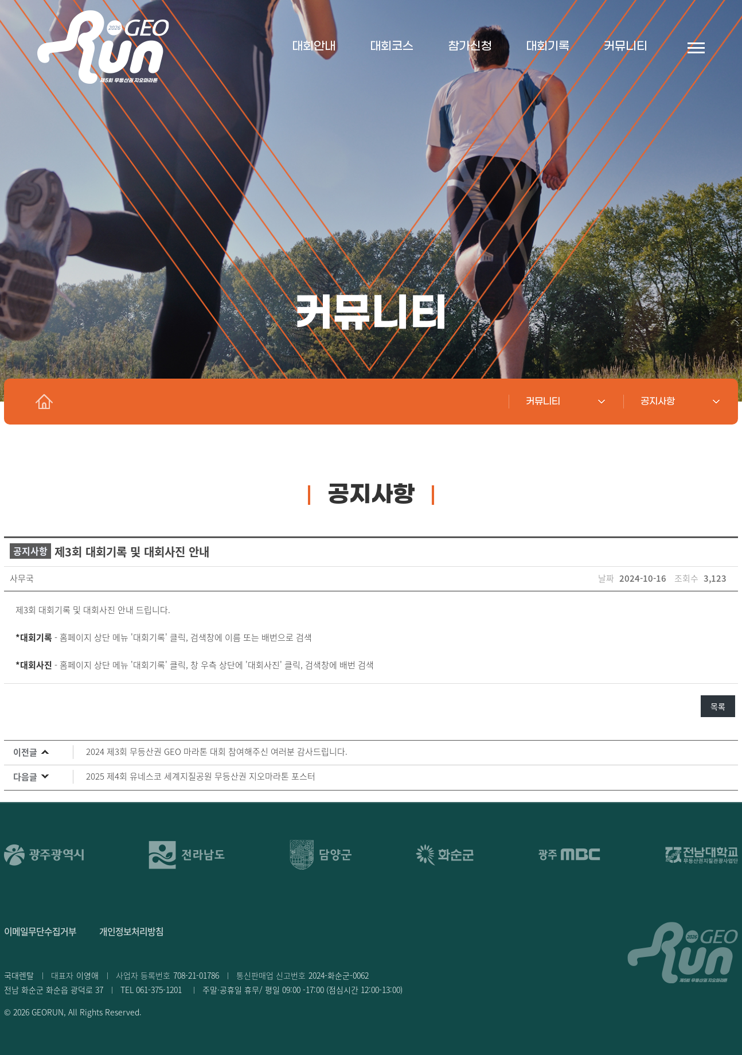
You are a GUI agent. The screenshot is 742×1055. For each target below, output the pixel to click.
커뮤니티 (625, 46)
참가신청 (469, 46)
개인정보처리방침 (131, 931)
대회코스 (391, 46)
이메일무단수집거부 (40, 931)
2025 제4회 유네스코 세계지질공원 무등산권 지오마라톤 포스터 (200, 776)
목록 (717, 706)
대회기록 (547, 46)
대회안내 (313, 46)
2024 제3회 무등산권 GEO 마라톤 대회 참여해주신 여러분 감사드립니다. (216, 751)
